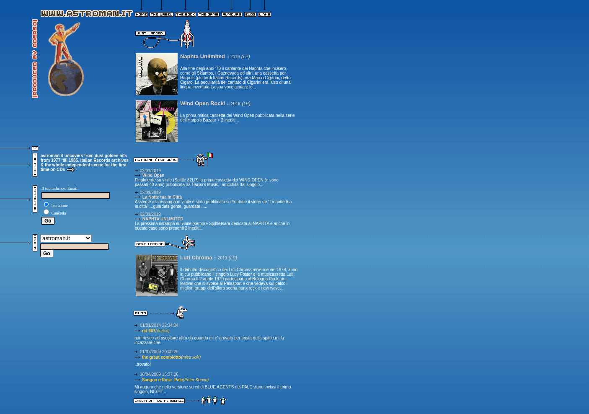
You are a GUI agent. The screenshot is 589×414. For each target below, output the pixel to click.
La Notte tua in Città (158, 197)
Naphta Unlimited (203, 56)
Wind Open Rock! (203, 103)
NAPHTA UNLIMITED (159, 219)
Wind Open (149, 175)
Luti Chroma (197, 257)
